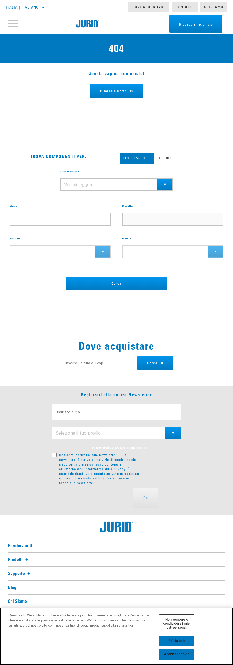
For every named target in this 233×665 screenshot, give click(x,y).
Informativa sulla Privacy (105, 469)
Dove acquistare (148, 7)
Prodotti (19, 559)
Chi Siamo (213, 7)
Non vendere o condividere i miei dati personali (176, 624)
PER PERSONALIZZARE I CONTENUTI (119, 448)
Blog (12, 587)
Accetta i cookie (176, 654)
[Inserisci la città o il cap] (98, 363)
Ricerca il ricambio (193, 24)
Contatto (185, 7)
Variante (15, 238)
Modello (127, 206)
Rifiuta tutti (177, 641)
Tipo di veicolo (70, 171)
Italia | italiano (22, 7)
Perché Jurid (20, 545)
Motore (126, 238)
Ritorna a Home (113, 91)
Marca (14, 206)
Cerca (116, 283)
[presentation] (91, 498)
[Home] (87, 24)
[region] (116, 636)
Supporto (20, 573)
